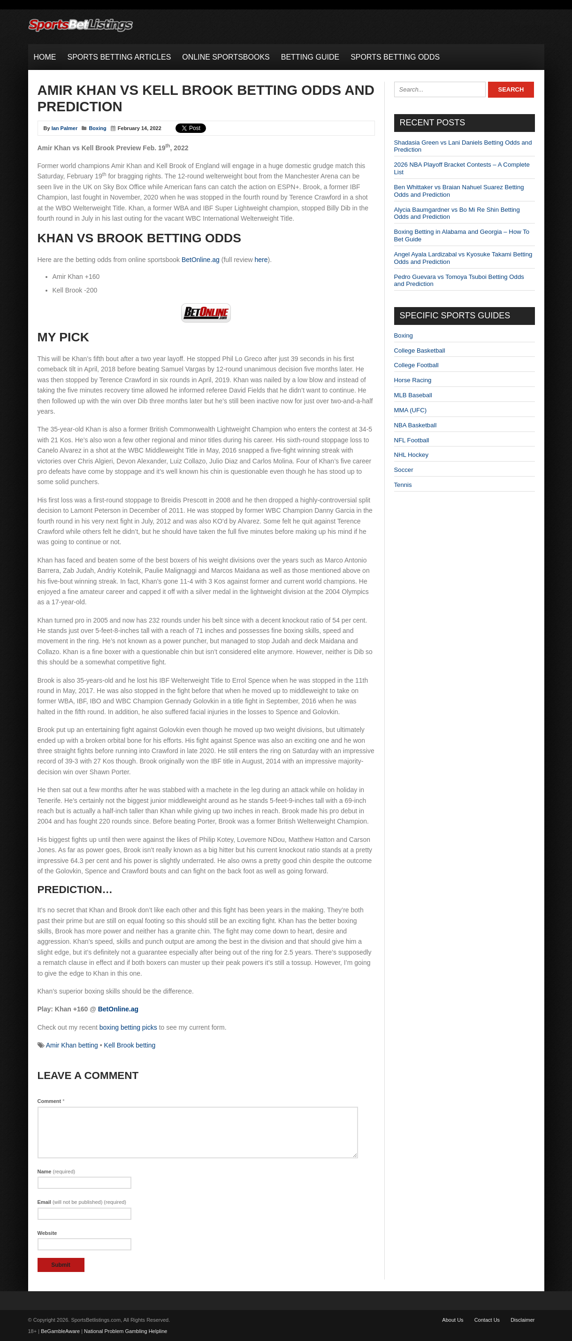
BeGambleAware (60, 1331)
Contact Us (487, 1320)
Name (57, 1171)
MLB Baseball (413, 395)
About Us (452, 1320)
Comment (51, 1101)
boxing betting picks (128, 1027)
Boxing (97, 128)
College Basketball (419, 350)
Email (82, 1202)
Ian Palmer (65, 128)
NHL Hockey (411, 454)
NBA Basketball (415, 425)
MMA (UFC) (410, 410)
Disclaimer (522, 1320)
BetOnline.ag (201, 259)
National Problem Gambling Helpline (125, 1331)
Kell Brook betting (130, 1045)
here (261, 259)
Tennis (403, 484)
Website (47, 1233)
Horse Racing (413, 380)
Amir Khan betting (72, 1045)
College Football (416, 365)
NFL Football (411, 440)
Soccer (403, 469)
